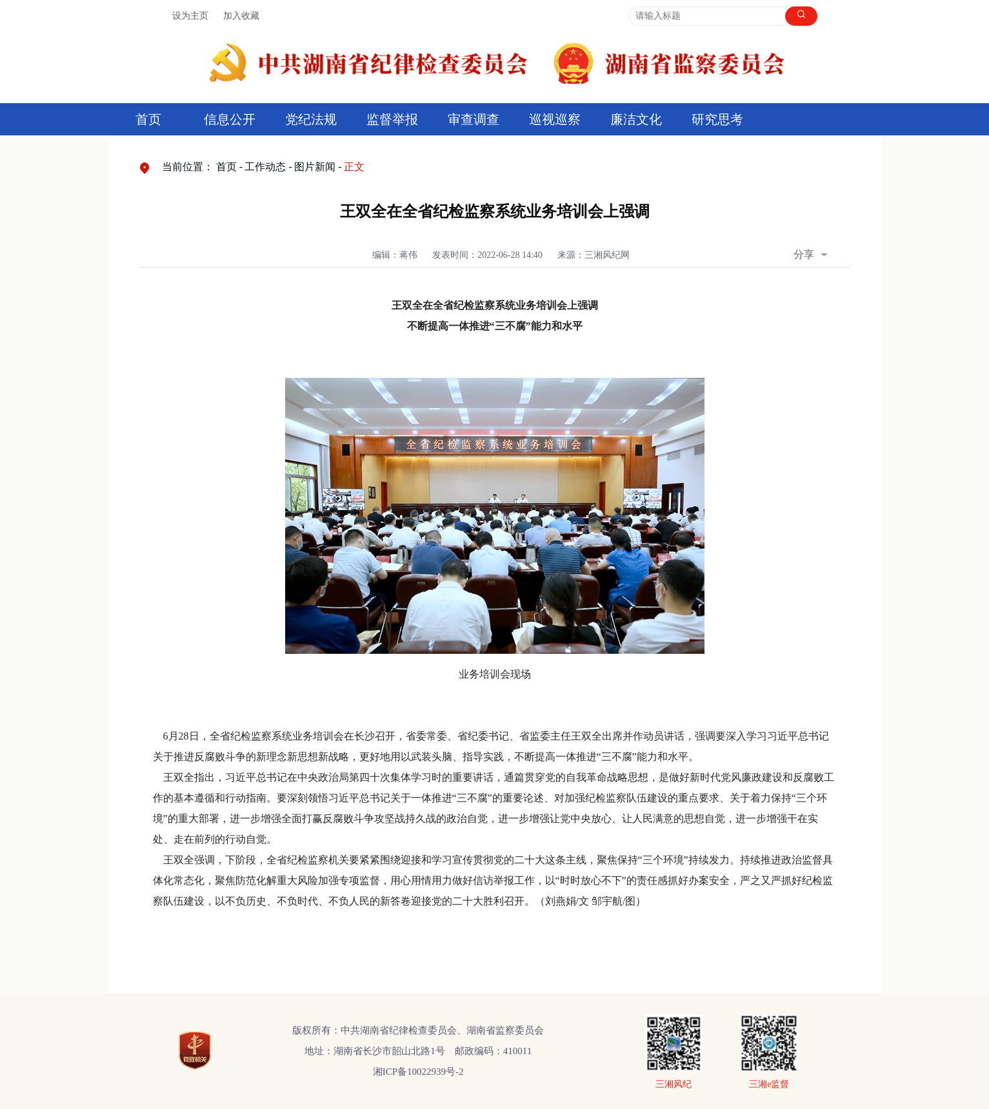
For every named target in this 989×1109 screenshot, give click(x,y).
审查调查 (473, 119)
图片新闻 (314, 166)
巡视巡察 (555, 119)
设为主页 (190, 16)
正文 (354, 166)
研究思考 (717, 119)
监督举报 (392, 119)
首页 (148, 119)
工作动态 (265, 166)
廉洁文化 (636, 119)
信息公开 (229, 119)
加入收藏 (241, 16)
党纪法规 (311, 119)
